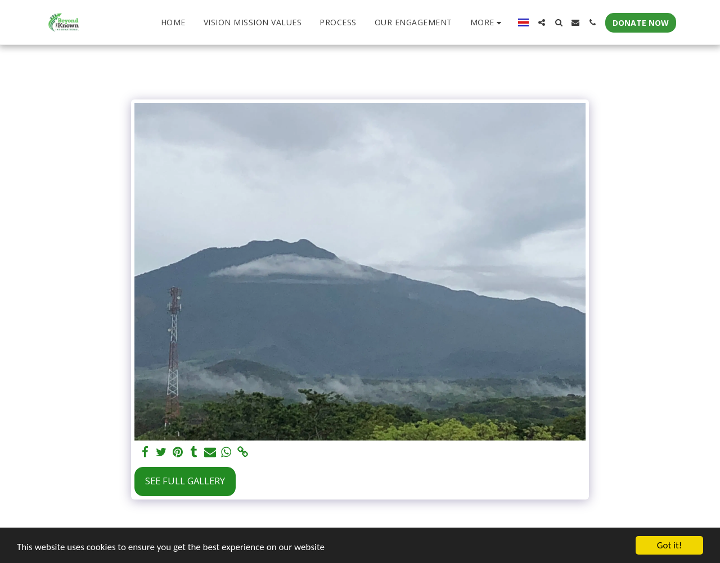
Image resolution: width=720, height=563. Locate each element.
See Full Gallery (185, 480)
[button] (542, 22)
